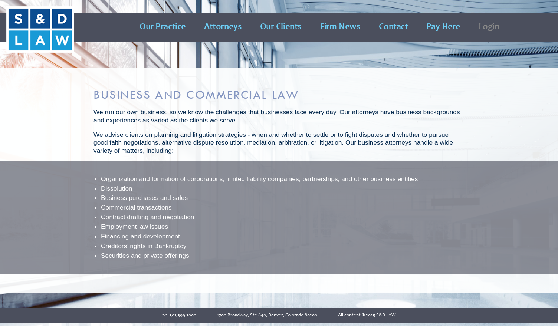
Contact (393, 27)
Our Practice (163, 27)
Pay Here (443, 27)
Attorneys (223, 27)
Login (489, 27)
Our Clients (281, 27)
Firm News (340, 27)
